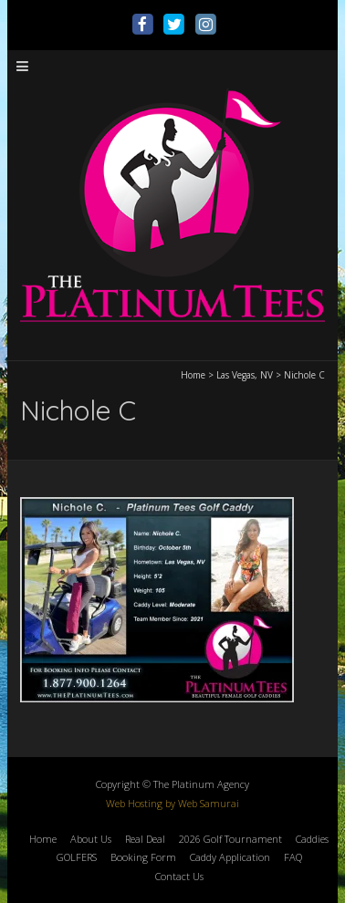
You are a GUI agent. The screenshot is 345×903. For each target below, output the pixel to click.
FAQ (293, 857)
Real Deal (145, 839)
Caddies (312, 839)
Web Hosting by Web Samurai (172, 803)
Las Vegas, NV (244, 374)
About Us (90, 839)
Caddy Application (230, 857)
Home (193, 374)
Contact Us (179, 876)
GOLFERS (77, 857)
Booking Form (143, 857)
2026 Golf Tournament (230, 839)
